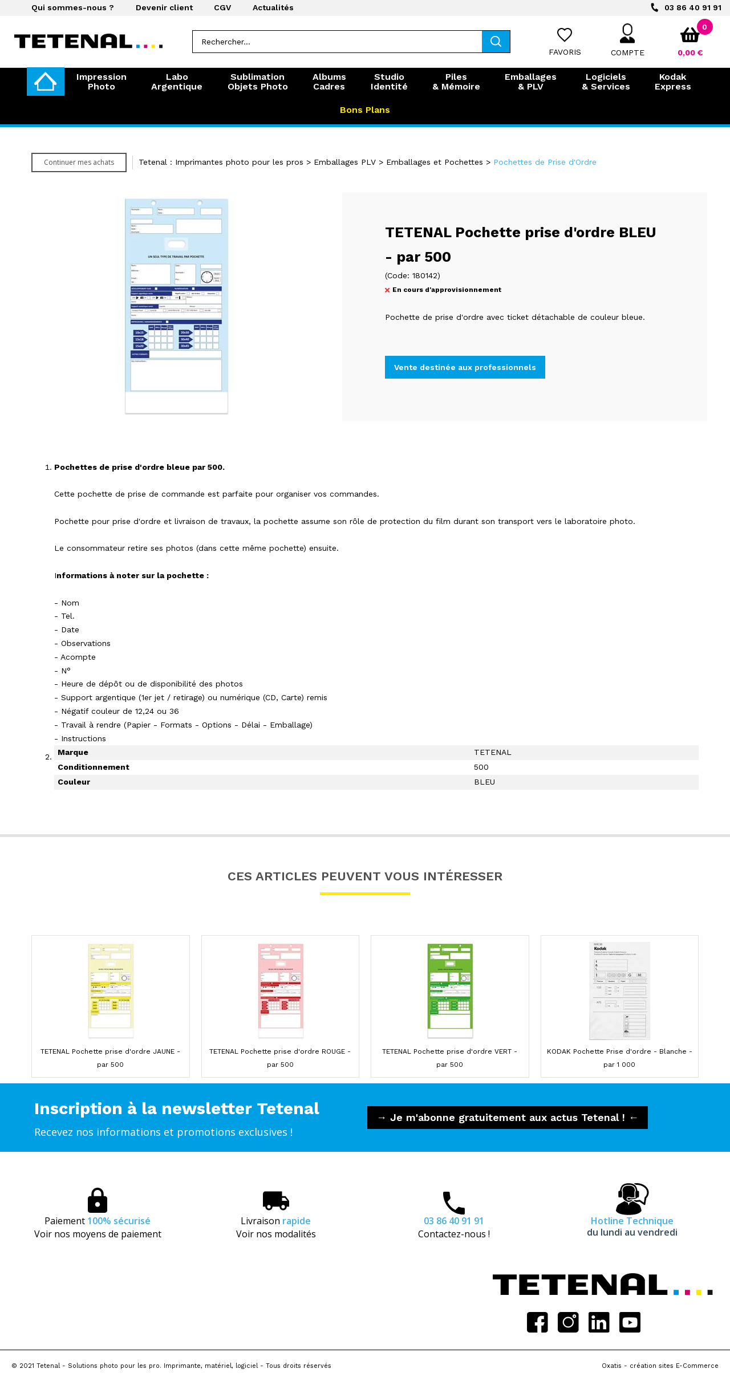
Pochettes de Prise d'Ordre (545, 161)
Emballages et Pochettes (434, 161)
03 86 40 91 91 (692, 7)
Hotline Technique (632, 1226)
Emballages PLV (345, 161)
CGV (222, 7)
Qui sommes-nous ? (72, 7)
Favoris (565, 51)
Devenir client (164, 7)
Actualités (273, 7)
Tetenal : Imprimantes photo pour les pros (221, 161)
